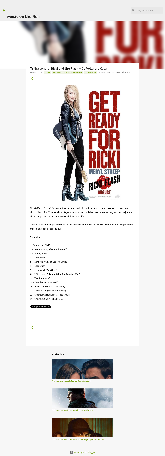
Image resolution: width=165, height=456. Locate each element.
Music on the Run (23, 16)
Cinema (47, 72)
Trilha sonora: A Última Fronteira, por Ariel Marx (72, 410)
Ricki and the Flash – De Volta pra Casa (67, 72)
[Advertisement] (54, 6)
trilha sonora (90, 72)
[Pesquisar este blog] (149, 10)
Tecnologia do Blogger (82, 452)
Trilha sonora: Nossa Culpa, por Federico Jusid (71, 381)
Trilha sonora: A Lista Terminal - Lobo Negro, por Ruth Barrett (78, 439)
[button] (31, 79)
